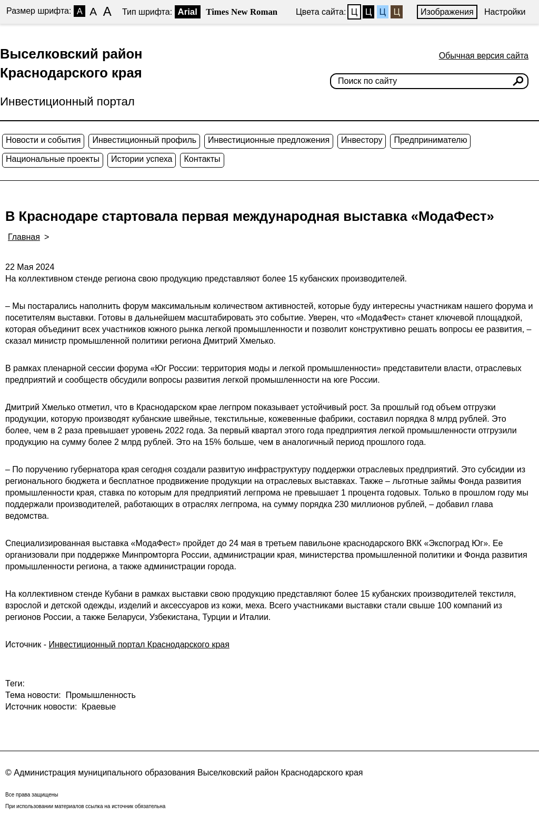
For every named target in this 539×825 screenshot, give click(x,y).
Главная (24, 236)
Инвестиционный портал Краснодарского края (139, 644)
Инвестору (361, 139)
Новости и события (43, 139)
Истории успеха (142, 158)
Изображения (447, 11)
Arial (187, 12)
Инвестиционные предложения (269, 139)
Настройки (504, 11)
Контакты (202, 158)
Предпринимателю (430, 139)
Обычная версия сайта (483, 55)
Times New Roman (241, 12)
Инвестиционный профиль (144, 139)
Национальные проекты (52, 158)
